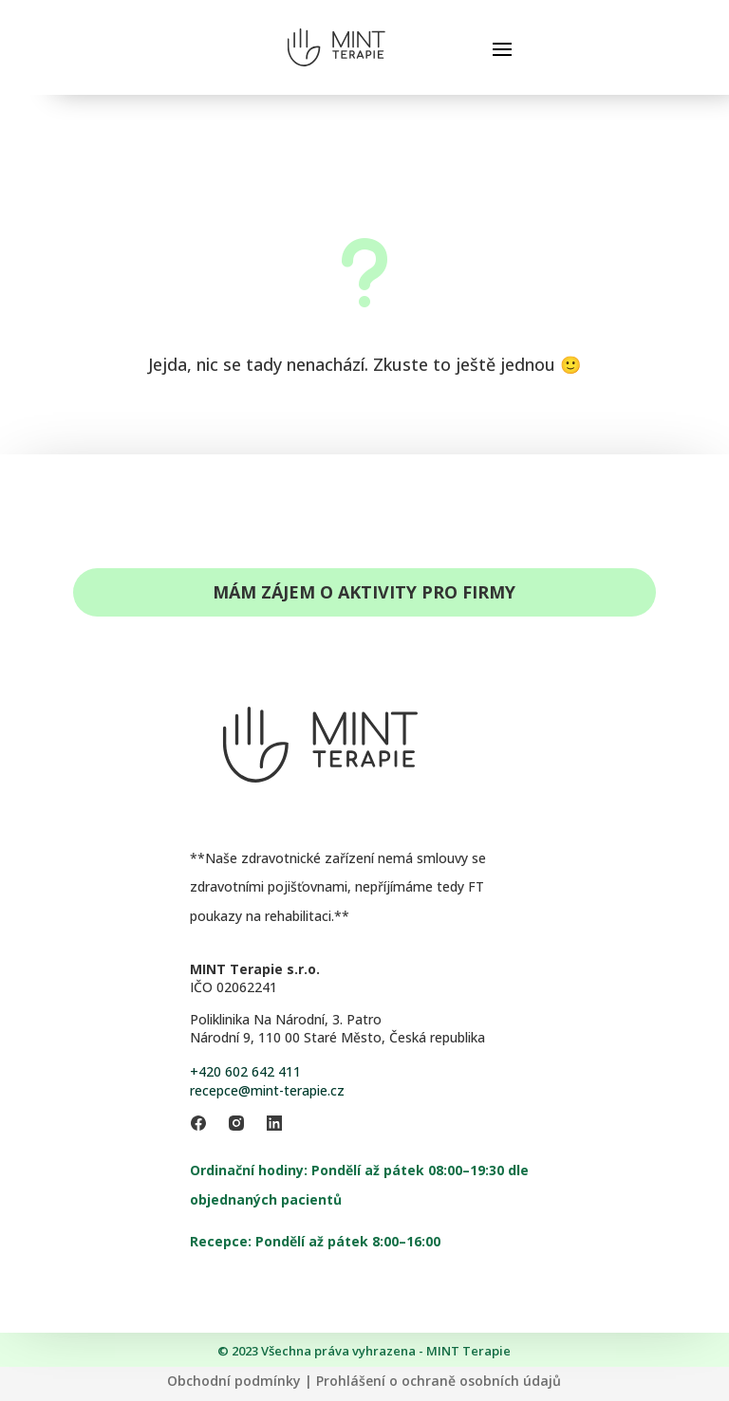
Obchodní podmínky (234, 1381)
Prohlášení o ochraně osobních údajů (438, 1381)
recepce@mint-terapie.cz (267, 1090)
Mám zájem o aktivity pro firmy (364, 592)
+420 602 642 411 (245, 1071)
